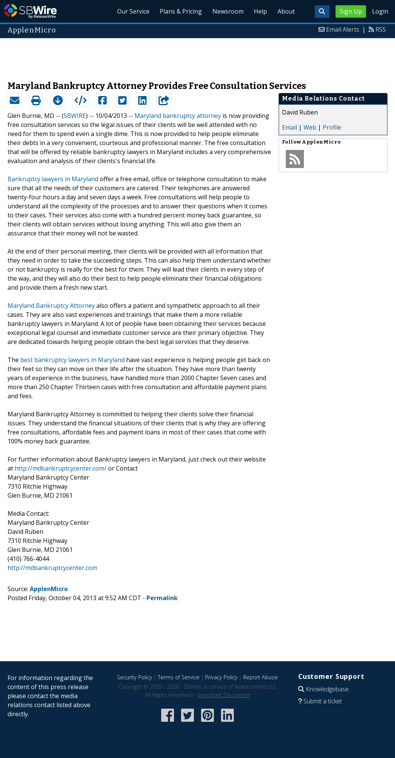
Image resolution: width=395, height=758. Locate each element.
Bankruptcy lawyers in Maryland (53, 179)
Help (257, 11)
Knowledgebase (327, 689)
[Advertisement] (198, 56)
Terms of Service (179, 677)
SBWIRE (75, 116)
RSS (380, 29)
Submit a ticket (322, 701)
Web (309, 127)
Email (289, 127)
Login (380, 11)
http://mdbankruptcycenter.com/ (61, 468)
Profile (332, 127)
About (285, 11)
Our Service (125, 11)
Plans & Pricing (175, 11)
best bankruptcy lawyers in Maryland (72, 360)
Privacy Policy (221, 677)
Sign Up (351, 11)
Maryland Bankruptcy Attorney (51, 305)
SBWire (30, 11)
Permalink (162, 598)
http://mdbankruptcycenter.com (52, 568)
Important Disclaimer (224, 694)
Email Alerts (342, 29)
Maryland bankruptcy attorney (177, 116)
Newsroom (223, 11)
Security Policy (134, 677)
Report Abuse (260, 677)
